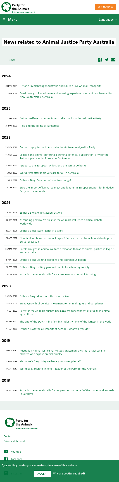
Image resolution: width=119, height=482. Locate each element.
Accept (42, 474)
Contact (8, 436)
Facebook (13, 459)
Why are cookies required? (69, 473)
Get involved (105, 7)
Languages (106, 19)
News (11, 59)
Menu (10, 20)
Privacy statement (14, 441)
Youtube (12, 451)
